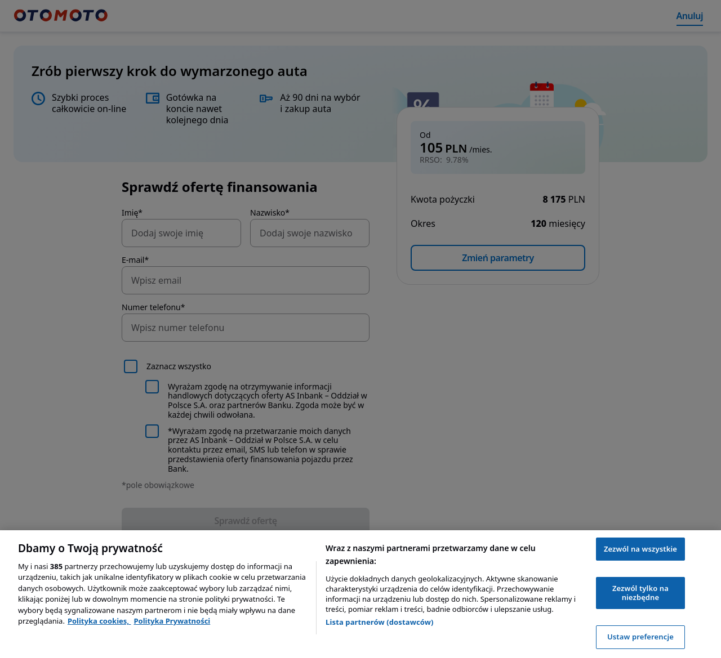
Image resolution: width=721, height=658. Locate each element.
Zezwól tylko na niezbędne (640, 592)
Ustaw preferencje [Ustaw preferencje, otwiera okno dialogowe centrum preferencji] (640, 637)
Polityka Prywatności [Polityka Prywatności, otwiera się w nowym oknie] (171, 621)
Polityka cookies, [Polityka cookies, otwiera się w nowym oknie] (99, 621)
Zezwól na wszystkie (640, 549)
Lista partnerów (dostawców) (380, 622)
